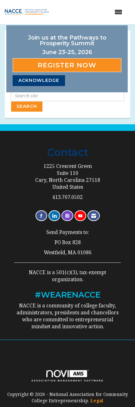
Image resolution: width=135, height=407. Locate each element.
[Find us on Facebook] (41, 215)
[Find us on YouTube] (80, 215)
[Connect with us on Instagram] (67, 215)
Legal (96, 401)
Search (26, 106)
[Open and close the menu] (91, 12)
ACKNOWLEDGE (38, 80)
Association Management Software (67, 376)
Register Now (67, 65)
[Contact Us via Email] (93, 215)
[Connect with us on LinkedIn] (54, 215)
